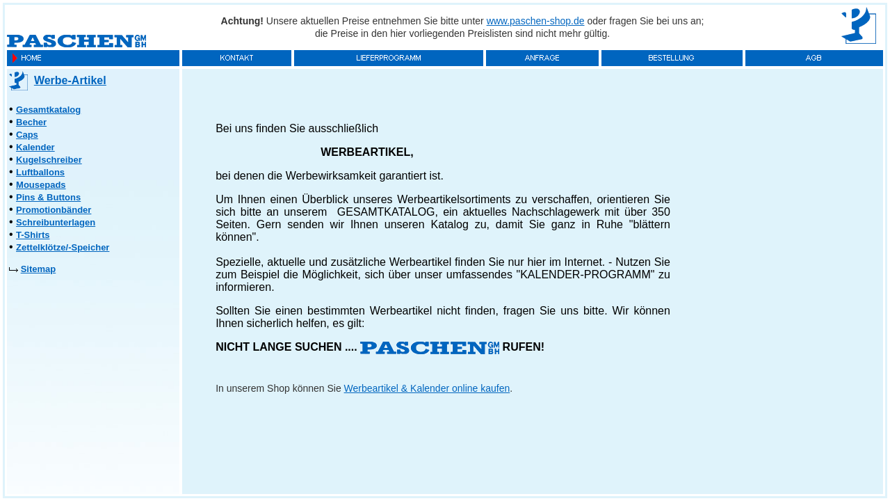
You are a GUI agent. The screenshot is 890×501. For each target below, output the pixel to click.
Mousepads (41, 185)
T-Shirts (32, 235)
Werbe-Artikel (70, 80)
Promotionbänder (53, 210)
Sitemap (38, 269)
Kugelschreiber (49, 159)
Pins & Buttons (48, 197)
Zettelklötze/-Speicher (62, 247)
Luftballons (40, 172)
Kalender (35, 147)
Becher (31, 122)
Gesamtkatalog (48, 109)
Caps (27, 134)
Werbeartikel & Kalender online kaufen (427, 388)
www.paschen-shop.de (536, 20)
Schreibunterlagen (55, 222)
